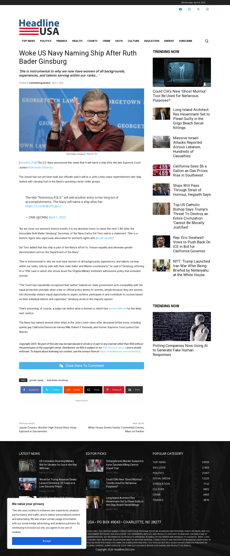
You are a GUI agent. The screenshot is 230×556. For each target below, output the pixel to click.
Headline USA (28, 162)
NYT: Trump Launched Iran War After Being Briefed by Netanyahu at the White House (191, 268)
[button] (206, 41)
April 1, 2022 (57, 217)
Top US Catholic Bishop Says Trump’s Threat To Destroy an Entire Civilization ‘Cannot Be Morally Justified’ (190, 216)
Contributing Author (39, 82)
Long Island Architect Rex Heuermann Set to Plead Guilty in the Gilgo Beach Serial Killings (191, 119)
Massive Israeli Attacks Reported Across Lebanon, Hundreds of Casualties (187, 147)
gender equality (104, 238)
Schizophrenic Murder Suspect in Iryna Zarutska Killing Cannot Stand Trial (125, 465)
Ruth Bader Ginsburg (40, 167)
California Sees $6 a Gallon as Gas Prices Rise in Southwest (190, 170)
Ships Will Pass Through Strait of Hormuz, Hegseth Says (192, 190)
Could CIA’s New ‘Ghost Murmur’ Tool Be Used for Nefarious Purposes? (179, 95)
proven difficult (117, 308)
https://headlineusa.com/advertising (120, 351)
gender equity (36, 380)
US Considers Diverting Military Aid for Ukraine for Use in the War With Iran (58, 465)
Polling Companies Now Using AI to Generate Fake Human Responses (180, 350)
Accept (47, 541)
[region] (46, 523)
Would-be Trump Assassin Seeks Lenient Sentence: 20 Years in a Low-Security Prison (58, 483)
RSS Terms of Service (114, 347)
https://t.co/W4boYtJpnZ (43, 206)
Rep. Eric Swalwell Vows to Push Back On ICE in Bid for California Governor (191, 244)
